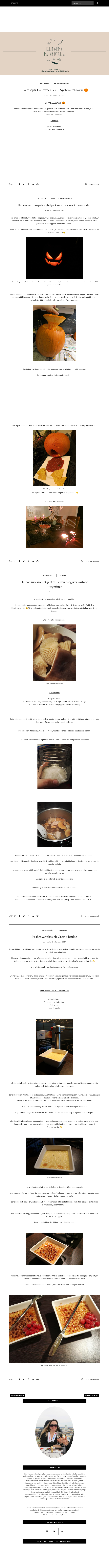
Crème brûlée (47, 929)
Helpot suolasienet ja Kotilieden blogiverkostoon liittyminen (54, 583)
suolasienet (48, 575)
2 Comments (94, 184)
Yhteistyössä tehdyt (19, 16)
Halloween (44, 83)
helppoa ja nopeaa (61, 83)
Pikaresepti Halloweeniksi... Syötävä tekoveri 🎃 (54, 89)
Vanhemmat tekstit (91, 1394)
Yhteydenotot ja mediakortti (22, 9)
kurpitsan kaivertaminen (61, 198)
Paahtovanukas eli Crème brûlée (54, 935)
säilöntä (62, 575)
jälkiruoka (62, 929)
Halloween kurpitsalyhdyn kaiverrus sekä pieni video (54, 204)
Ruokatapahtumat (18, 29)
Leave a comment (92, 561)
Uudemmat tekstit (17, 1394)
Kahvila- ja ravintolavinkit (22, 22)
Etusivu (14, 3)
